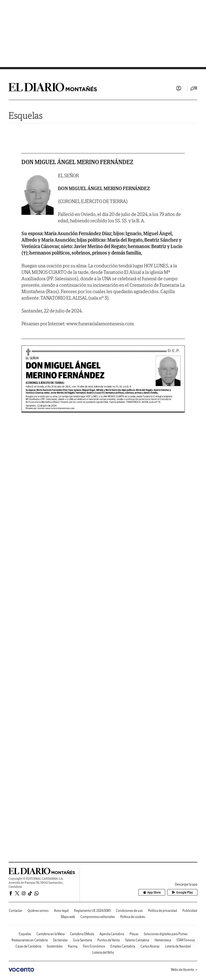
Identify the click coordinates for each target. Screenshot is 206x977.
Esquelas (26, 115)
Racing (73, 946)
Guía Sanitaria (82, 940)
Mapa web (68, 917)
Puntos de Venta (108, 940)
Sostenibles (54, 946)
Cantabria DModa (82, 934)
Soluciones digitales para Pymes (165, 934)
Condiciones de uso (129, 911)
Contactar (15, 911)
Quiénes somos (38, 911)
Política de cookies (132, 917)
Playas (134, 934)
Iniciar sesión (178, 88)
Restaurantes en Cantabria (30, 940)
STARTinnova (185, 940)
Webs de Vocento (184, 970)
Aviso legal (61, 911)
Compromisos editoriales (97, 917)
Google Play (182, 892)
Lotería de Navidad (178, 946)
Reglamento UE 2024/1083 (92, 911)
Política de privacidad (162, 911)
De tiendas (60, 940)
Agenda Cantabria (112, 934)
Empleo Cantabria (123, 946)
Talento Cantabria (137, 940)
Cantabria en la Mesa (50, 934)
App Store (152, 892)
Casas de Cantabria (28, 946)
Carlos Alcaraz (150, 946)
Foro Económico (94, 946)
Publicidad (189, 911)
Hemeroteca (162, 940)
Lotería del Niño (103, 952)
